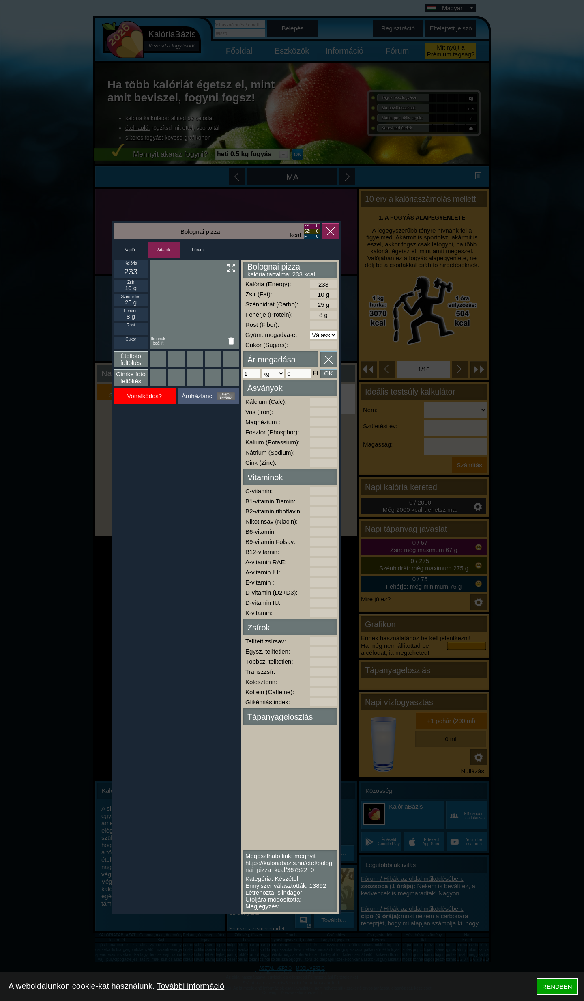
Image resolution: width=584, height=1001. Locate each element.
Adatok (163, 250)
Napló (129, 250)
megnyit (305, 855)
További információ (190, 986)
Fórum (198, 250)
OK (328, 373)
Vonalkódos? (144, 396)
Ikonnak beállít (158, 341)
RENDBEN (557, 986)
